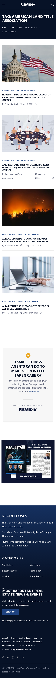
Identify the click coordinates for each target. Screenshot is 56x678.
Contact (6, 642)
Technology (36, 571)
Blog (13, 638)
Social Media (36, 577)
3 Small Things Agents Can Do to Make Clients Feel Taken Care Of (28, 369)
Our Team (38, 638)
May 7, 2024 (26, 104)
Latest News (24, 234)
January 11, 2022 (28, 245)
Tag (12, 28)
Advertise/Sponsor (21, 642)
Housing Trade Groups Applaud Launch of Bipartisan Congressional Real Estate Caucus (26, 97)
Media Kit (37, 642)
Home (5, 28)
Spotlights (7, 565)
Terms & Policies (26, 645)
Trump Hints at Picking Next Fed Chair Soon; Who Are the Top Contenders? (27, 544)
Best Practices (9, 571)
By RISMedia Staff (10, 104)
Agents (5, 90)
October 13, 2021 (29, 313)
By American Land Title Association (12, 176)
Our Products (24, 638)
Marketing (35, 565)
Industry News (27, 90)
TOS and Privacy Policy (38, 620)
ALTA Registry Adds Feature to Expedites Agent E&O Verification (25, 308)
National (36, 234)
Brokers (15, 90)
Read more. (34, 391)
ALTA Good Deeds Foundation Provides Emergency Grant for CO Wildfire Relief (25, 240)
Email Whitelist (8, 645)
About (5, 638)
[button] (10, 612)
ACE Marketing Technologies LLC (17, 649)
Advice (5, 577)
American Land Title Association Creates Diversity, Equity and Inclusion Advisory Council (25, 167)
